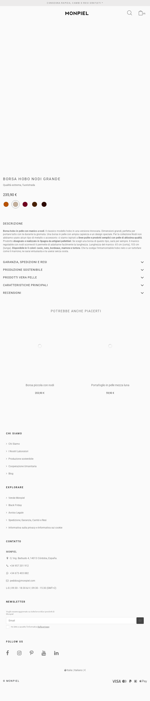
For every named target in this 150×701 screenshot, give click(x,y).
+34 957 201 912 (19, 565)
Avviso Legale (15, 512)
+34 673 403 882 (19, 573)
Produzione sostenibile (20, 458)
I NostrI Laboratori (18, 451)
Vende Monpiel (16, 497)
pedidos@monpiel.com (22, 580)
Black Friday (15, 505)
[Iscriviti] (140, 620)
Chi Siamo (14, 443)
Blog (10, 473)
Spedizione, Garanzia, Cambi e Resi (27, 520)
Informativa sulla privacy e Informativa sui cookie (35, 527)
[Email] (71, 620)
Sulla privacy (43, 627)
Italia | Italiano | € (75, 670)
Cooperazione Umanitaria (22, 466)
